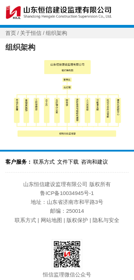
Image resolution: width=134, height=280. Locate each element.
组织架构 (56, 33)
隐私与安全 (106, 220)
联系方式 (44, 162)
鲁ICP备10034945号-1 (67, 193)
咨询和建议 (94, 162)
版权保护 (77, 220)
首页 (10, 33)
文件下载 (68, 162)
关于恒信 (30, 33)
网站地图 (51, 220)
